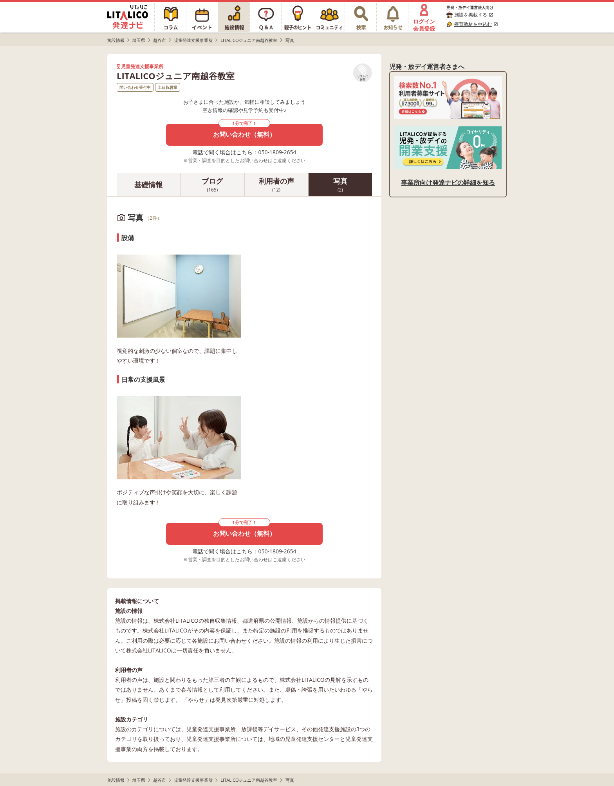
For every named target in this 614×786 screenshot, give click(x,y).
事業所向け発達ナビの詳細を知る (448, 182)
